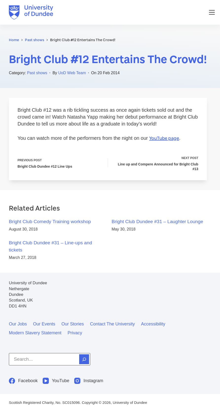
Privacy (75, 332)
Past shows (37, 73)
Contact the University (112, 324)
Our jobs (18, 324)
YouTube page (164, 138)
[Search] (84, 359)
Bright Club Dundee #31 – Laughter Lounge (157, 221)
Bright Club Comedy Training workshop (50, 221)
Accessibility (153, 324)
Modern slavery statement (35, 332)
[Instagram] (88, 381)
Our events (44, 324)
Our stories (72, 324)
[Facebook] (23, 381)
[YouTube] (56, 381)
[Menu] (212, 12)
